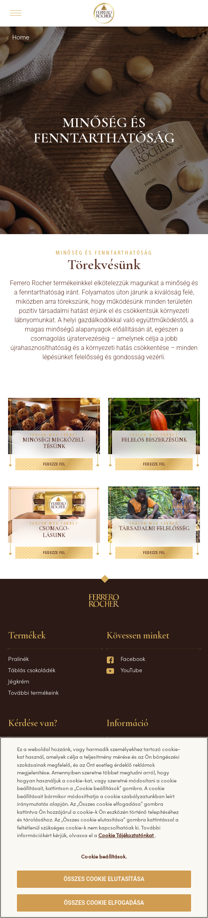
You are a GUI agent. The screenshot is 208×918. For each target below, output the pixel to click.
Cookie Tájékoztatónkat (126, 835)
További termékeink (33, 692)
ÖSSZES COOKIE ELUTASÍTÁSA (104, 879)
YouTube (124, 670)
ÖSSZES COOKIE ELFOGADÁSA (104, 902)
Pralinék (18, 659)
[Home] (104, 13)
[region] (104, 827)
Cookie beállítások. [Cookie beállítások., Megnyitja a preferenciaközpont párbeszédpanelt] (104, 856)
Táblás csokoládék (31, 670)
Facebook (125, 659)
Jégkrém (18, 681)
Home (20, 36)
